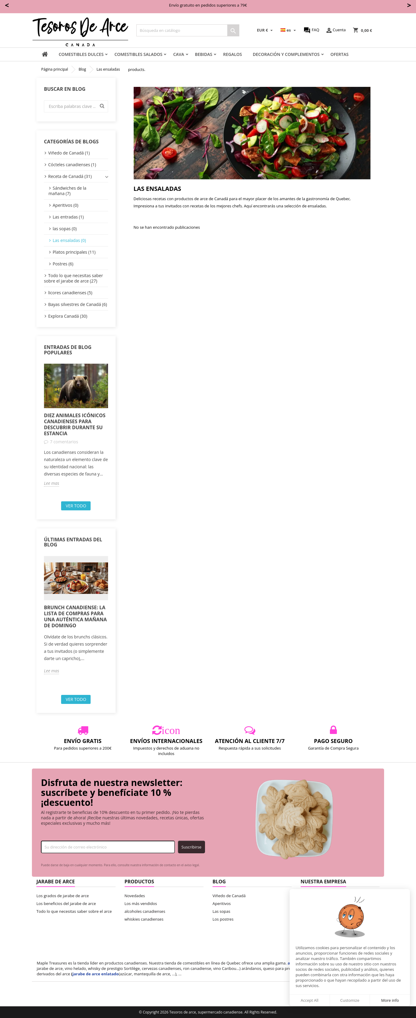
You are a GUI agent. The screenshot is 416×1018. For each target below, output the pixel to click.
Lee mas (51, 483)
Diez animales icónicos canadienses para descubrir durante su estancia (74, 424)
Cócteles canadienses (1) (72, 164)
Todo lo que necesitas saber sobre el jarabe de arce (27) (73, 278)
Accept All (309, 1000)
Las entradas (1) (68, 217)
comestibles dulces (81, 54)
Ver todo (76, 506)
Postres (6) (63, 264)
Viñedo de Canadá (229, 895)
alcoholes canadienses (145, 911)
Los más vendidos (141, 903)
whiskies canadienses (144, 919)
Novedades (135, 895)
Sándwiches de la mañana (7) (67, 190)
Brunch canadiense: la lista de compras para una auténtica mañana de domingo (75, 616)
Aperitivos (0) (65, 205)
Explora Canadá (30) (67, 316)
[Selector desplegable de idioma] (289, 30)
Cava (178, 54)
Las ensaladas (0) (69, 240)
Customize (349, 1000)
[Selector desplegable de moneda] (266, 30)
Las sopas (221, 911)
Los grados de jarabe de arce (62, 895)
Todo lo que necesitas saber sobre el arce (74, 911)
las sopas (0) (65, 228)
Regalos (232, 54)
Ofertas (340, 54)
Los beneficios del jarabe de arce (66, 903)
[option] (76, 425)
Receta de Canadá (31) (70, 176)
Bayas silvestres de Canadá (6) (77, 304)
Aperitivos (222, 903)
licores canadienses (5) (70, 292)
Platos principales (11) (74, 252)
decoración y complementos (286, 54)
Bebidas (204, 54)
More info (390, 1000)
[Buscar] (187, 30)
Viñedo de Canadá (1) (69, 153)
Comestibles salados (138, 54)
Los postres (223, 919)
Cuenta (335, 30)
